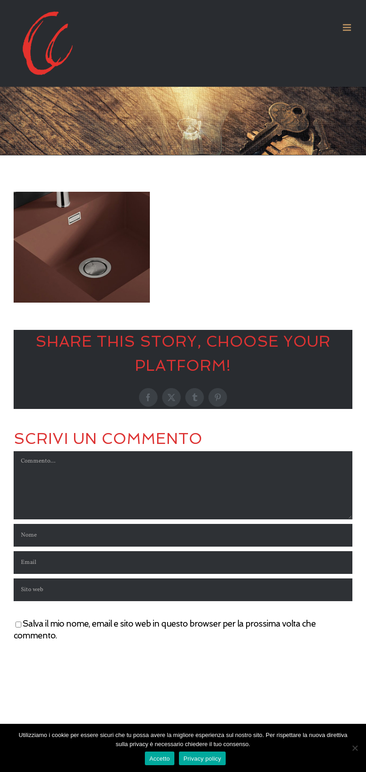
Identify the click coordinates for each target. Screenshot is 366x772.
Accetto (159, 758)
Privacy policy (202, 758)
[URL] (183, 589)
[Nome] (183, 535)
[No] (354, 747)
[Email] (183, 562)
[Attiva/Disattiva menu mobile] (347, 27)
